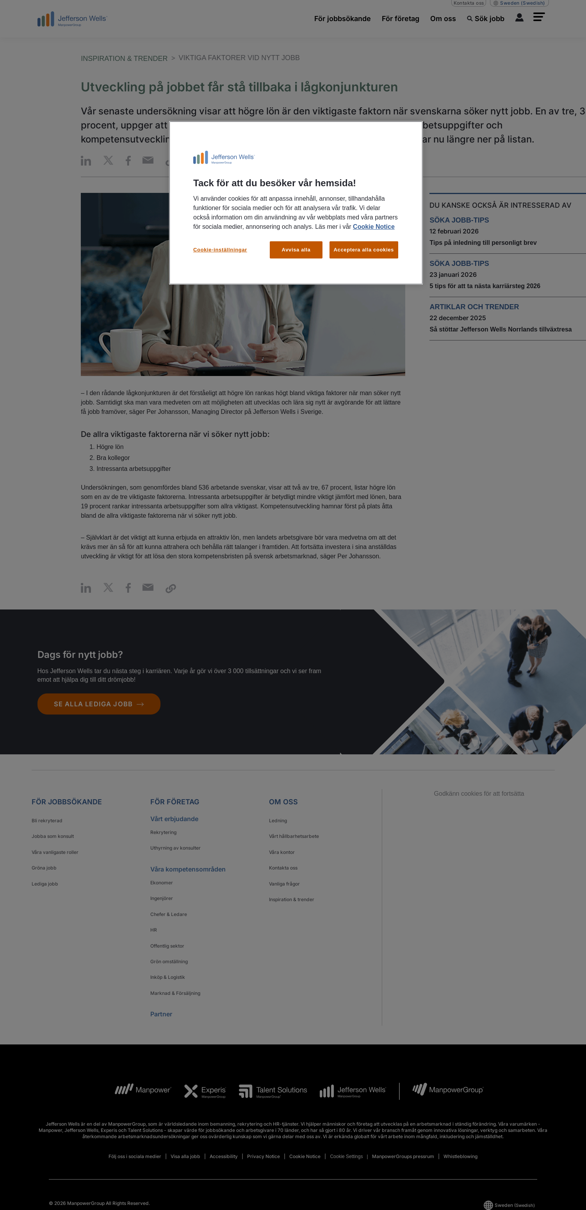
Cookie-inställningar (220, 250)
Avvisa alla (296, 250)
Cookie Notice (374, 226)
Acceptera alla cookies (364, 250)
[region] (296, 203)
